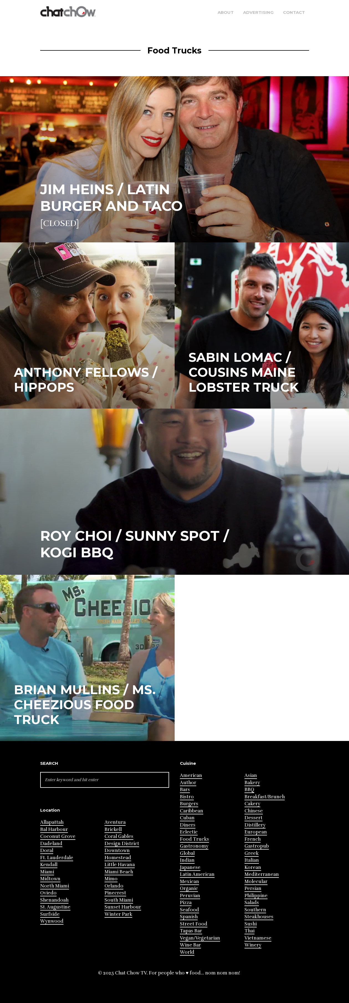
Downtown (117, 850)
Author (188, 783)
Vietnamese (257, 938)
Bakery (252, 783)
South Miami (119, 900)
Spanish (189, 917)
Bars (185, 789)
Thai (249, 931)
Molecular (256, 881)
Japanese (190, 867)
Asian (250, 775)
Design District (122, 843)
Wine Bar (190, 945)
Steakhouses (258, 917)
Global (187, 853)
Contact (294, 12)
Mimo (111, 879)
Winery (252, 945)
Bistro (187, 797)
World (187, 952)
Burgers (189, 804)
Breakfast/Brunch (264, 797)
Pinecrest (115, 893)
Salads (251, 902)
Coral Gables (119, 836)
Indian (187, 860)
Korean (252, 867)
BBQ (249, 789)
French (252, 839)
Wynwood (51, 921)
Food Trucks (194, 839)
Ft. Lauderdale (56, 858)
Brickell (113, 829)
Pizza (186, 902)
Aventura (115, 822)
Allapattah (51, 822)
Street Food (193, 924)
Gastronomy (194, 846)
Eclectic (189, 832)
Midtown (50, 879)
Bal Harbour (54, 829)
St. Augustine (55, 907)
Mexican (189, 881)
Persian (252, 888)
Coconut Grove (57, 836)
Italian (251, 860)
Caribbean (191, 811)
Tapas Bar (191, 931)
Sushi (250, 924)
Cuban (187, 818)
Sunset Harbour (123, 907)
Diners (187, 825)
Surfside (50, 914)
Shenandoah (54, 900)
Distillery (255, 825)
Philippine (256, 896)
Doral (46, 850)
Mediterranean (261, 874)
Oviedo (48, 893)
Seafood (189, 910)
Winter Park (118, 914)
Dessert (253, 818)
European (255, 832)
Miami (47, 872)
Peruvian (190, 896)
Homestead (118, 858)
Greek (251, 853)
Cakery (252, 804)
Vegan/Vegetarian (200, 938)
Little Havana (120, 865)
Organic (189, 888)
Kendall (48, 865)
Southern (255, 910)
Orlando (114, 886)
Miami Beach (119, 872)
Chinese (253, 811)
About (226, 12)
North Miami (54, 886)
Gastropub (256, 846)
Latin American (197, 874)
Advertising (258, 12)
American (191, 775)
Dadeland (51, 843)
